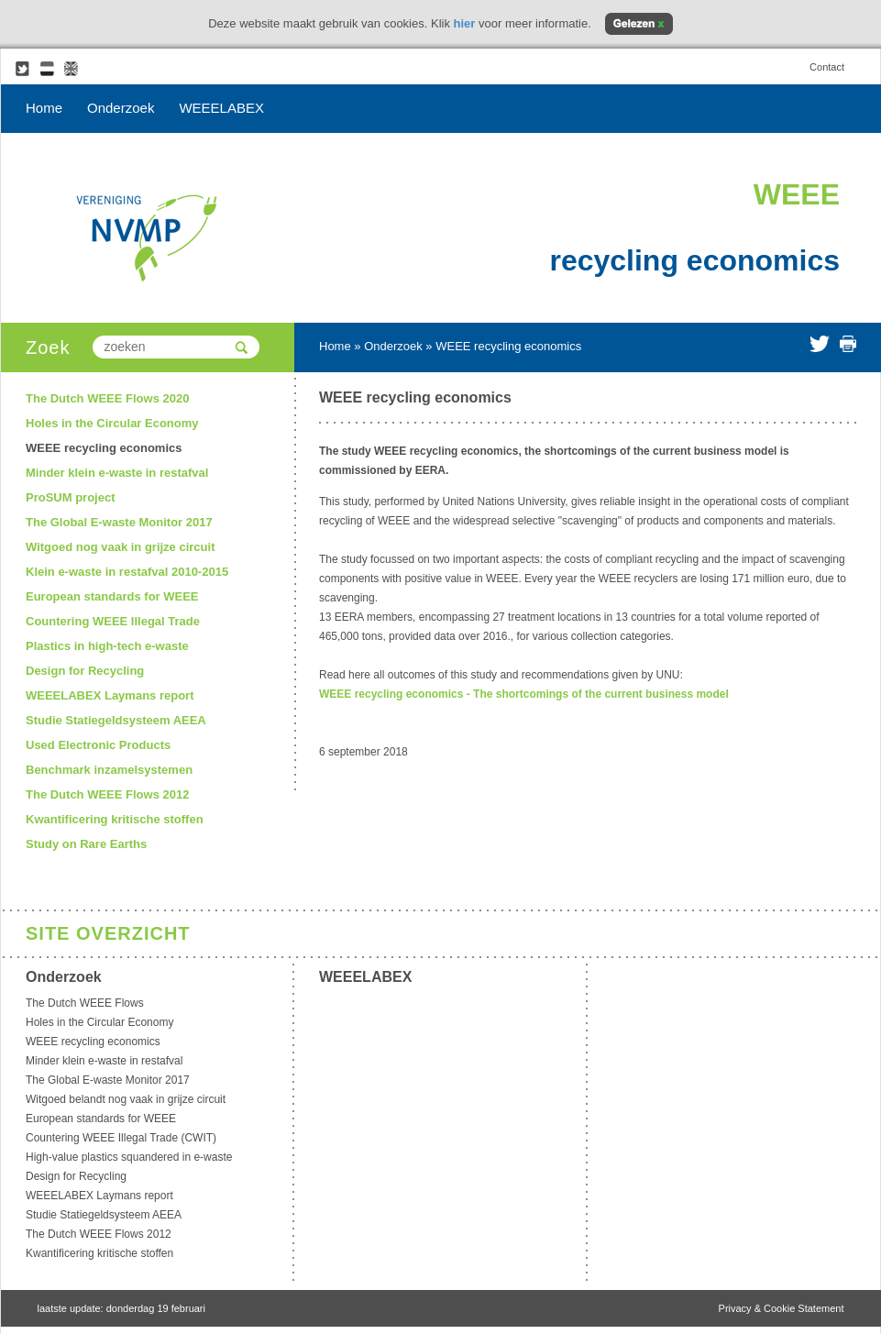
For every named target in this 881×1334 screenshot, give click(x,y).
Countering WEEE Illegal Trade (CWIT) (121, 1137)
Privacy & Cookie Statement (781, 1308)
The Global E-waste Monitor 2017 (119, 522)
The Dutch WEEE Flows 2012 (107, 794)
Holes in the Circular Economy (112, 423)
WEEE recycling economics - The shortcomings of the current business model (524, 694)
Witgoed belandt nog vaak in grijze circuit (126, 1099)
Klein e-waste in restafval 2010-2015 (127, 572)
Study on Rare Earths (86, 844)
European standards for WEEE (112, 596)
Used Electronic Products (98, 745)
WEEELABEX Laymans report (110, 695)
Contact (826, 66)
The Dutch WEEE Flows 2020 (107, 398)
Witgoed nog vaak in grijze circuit (120, 547)
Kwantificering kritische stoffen (115, 819)
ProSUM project (71, 497)
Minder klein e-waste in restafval (117, 473)
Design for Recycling (85, 671)
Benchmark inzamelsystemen (109, 770)
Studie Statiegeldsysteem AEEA (116, 720)
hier (465, 23)
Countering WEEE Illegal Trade (113, 621)
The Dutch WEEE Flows (85, 1003)
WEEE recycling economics (104, 448)
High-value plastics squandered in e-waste (129, 1157)
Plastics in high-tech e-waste (107, 646)
